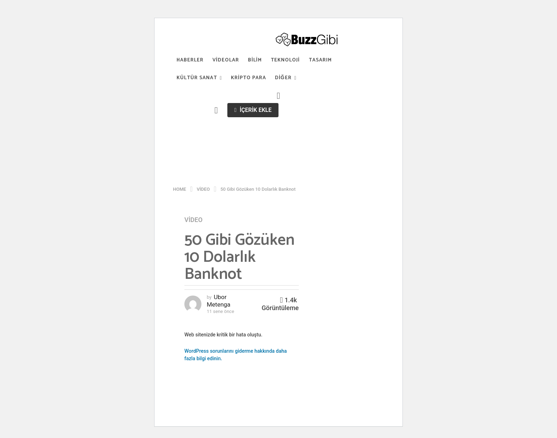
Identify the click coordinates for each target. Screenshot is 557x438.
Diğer (283, 78)
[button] (278, 96)
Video (193, 219)
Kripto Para (248, 78)
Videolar (225, 60)
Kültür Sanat (197, 78)
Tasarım (320, 60)
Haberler (190, 60)
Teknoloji (285, 60)
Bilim (255, 60)
